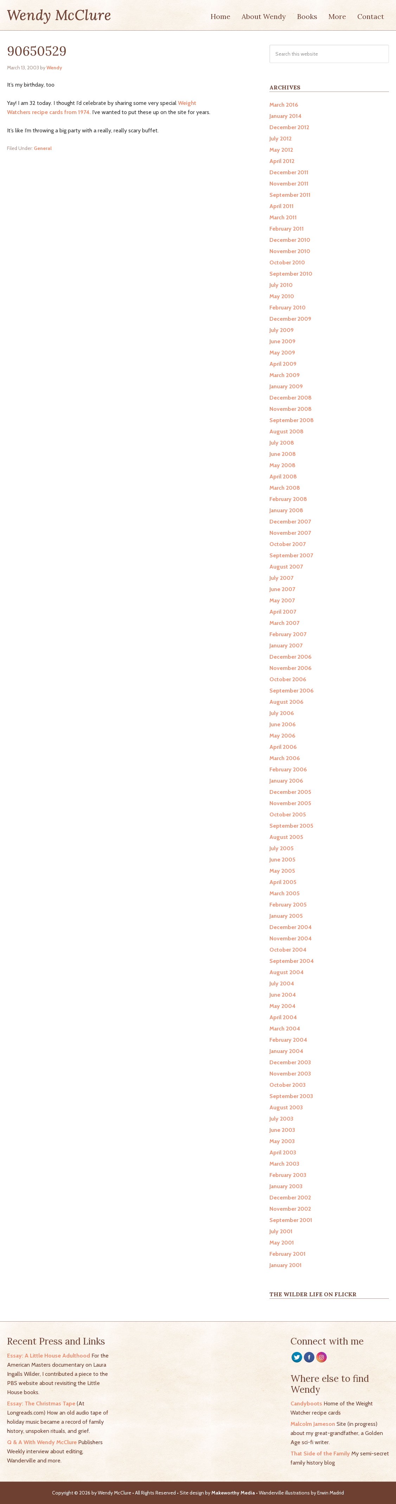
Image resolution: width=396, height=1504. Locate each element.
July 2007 (281, 578)
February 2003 (287, 1175)
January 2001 (285, 1265)
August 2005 (286, 837)
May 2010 (281, 296)
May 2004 (282, 1006)
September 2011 (290, 195)
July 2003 (281, 1118)
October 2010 (287, 262)
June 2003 (282, 1130)
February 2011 (286, 228)
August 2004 (286, 972)
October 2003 (287, 1085)
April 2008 (283, 476)
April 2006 (283, 747)
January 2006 (286, 780)
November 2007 (290, 532)
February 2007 (287, 634)
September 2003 (291, 1096)
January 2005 (286, 916)
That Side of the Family (320, 1453)
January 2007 (285, 645)
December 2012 (289, 127)
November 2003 (290, 1073)
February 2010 (287, 307)
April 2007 (282, 611)
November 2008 (290, 409)
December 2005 (290, 792)
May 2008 (282, 465)
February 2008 (288, 499)
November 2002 (290, 1208)
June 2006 (282, 724)
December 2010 (289, 240)
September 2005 (291, 825)
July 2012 (280, 138)
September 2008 (291, 420)
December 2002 (290, 1197)
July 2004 (281, 983)
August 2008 (286, 431)
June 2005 (282, 859)
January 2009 (286, 386)
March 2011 (283, 217)
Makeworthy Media (233, 1493)
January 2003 (285, 1186)
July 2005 (281, 848)
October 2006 (287, 679)
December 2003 (290, 1062)
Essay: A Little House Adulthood (48, 1355)
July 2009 (281, 330)
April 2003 (282, 1152)
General (43, 148)
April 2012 (281, 161)
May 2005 (282, 870)
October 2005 (287, 814)
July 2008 (281, 442)
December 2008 (290, 397)
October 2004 (287, 949)
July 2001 (281, 1231)
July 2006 (281, 713)
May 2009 (282, 352)
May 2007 (282, 600)
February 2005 (288, 904)
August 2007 (286, 566)
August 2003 (286, 1107)
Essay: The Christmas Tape (41, 1403)
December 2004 (290, 927)
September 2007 (291, 555)
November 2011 (288, 183)
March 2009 (284, 375)
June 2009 (282, 341)
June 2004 (282, 994)
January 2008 (286, 510)
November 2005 (290, 803)
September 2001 (290, 1220)
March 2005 (284, 893)
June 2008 (282, 454)
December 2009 (290, 318)
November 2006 (290, 668)
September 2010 (290, 273)
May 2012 (281, 149)
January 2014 (285, 116)
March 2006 (284, 758)
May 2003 (282, 1141)
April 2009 (282, 364)
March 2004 (284, 1028)
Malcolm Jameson (312, 1424)
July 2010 (281, 285)
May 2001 (281, 1242)
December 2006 (290, 656)
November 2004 (290, 938)
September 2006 (291, 690)
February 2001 (287, 1254)
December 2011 (288, 172)
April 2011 (281, 206)
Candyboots (306, 1403)
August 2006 (286, 701)
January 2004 (286, 1051)
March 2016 (283, 104)
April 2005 (282, 882)
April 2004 (283, 1017)
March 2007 (284, 623)
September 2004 (291, 961)
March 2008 (284, 487)
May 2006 (282, 735)
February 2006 (288, 769)
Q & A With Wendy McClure (42, 1442)
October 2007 (287, 544)
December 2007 (290, 521)
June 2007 (282, 589)
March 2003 (284, 1163)
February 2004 (288, 1039)
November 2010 (289, 251)
